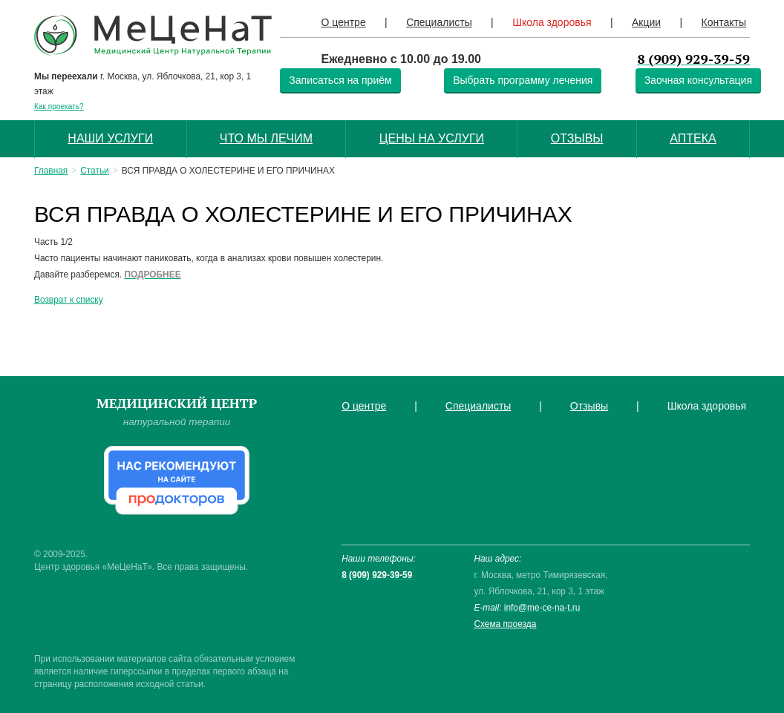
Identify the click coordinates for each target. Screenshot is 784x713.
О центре (343, 22)
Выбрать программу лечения (522, 80)
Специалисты (439, 22)
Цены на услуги (431, 138)
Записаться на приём (340, 80)
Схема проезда (505, 624)
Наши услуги (110, 138)
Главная (51, 170)
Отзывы (577, 138)
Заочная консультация (698, 80)
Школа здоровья (551, 22)
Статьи (94, 170)
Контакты (723, 22)
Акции (646, 22)
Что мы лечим (266, 138)
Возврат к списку (68, 300)
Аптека (693, 138)
